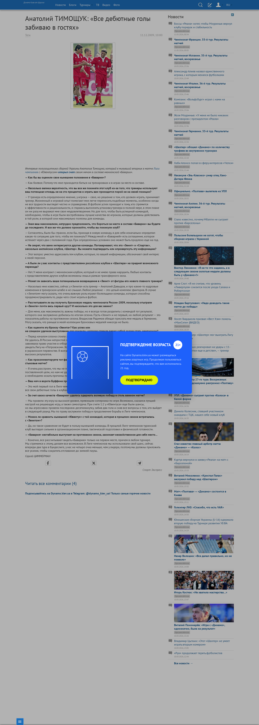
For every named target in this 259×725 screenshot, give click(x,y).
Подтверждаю (139, 380)
